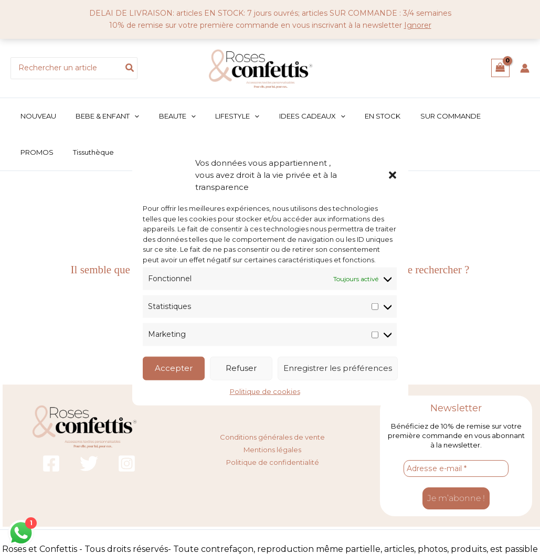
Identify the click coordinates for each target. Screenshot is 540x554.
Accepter (174, 368)
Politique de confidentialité (272, 461)
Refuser (241, 368)
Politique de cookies (265, 391)
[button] (392, 174)
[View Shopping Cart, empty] (500, 68)
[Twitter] (89, 464)
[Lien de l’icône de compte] (525, 68)
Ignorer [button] (417, 25)
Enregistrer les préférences (337, 368)
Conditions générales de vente (272, 437)
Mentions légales (272, 449)
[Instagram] (127, 464)
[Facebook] (51, 464)
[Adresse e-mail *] (456, 469)
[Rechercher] (130, 68)
